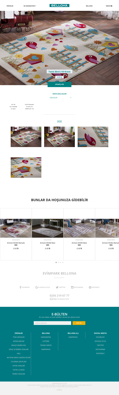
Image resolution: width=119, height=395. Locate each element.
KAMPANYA (45, 349)
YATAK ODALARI (18, 366)
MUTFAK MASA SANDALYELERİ (18, 358)
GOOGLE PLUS (100, 341)
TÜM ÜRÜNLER (18, 337)
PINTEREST (100, 354)
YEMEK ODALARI (18, 374)
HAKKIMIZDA (46, 337)
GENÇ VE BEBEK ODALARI (19, 349)
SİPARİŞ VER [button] (59, 84)
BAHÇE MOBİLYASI (18, 345)
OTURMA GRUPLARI (18, 362)
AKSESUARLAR (18, 341)
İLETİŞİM (46, 341)
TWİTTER (100, 345)
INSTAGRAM (100, 349)
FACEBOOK (100, 337)
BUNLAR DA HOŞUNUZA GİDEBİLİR (59, 200)
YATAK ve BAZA (19, 370)
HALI (18, 354)
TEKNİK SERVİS (46, 345)
